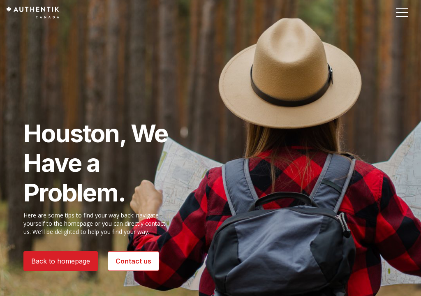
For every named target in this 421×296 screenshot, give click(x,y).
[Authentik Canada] (32, 12)
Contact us (133, 261)
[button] (402, 12)
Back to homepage (60, 261)
